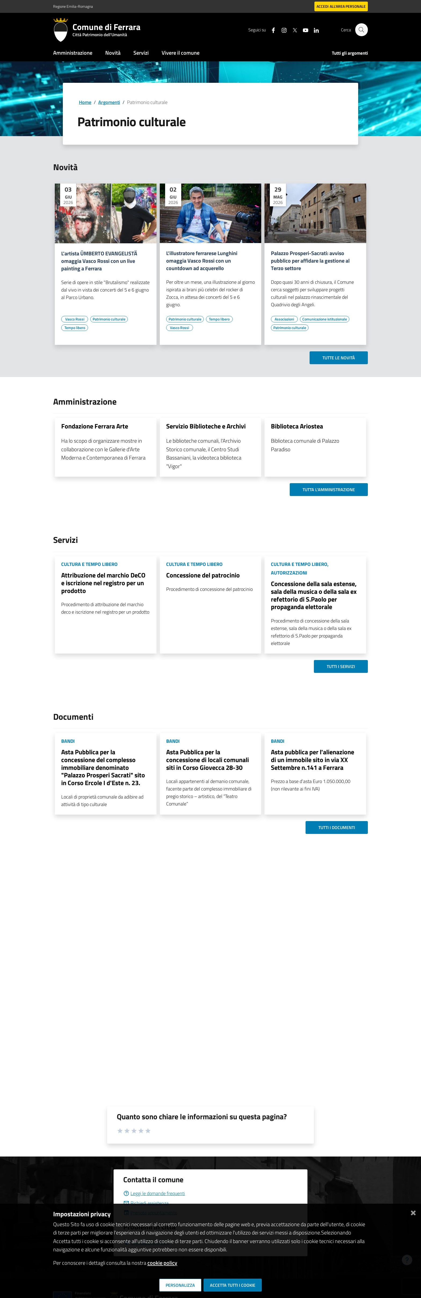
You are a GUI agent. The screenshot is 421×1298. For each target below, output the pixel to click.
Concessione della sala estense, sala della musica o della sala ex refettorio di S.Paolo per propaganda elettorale (314, 595)
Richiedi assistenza (146, 1203)
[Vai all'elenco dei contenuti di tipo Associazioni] (284, 319)
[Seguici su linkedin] (314, 29)
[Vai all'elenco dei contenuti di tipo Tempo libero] (74, 327)
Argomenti (109, 102)
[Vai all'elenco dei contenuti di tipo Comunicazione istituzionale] (324, 319)
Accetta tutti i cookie (232, 1285)
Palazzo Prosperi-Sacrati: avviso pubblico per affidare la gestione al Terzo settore (310, 260)
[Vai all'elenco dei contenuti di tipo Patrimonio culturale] (109, 319)
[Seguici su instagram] (281, 29)
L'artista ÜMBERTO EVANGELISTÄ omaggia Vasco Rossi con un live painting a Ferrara (99, 261)
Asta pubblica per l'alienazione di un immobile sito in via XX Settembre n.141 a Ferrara (312, 759)
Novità (113, 53)
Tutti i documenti (336, 827)
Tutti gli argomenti (350, 53)
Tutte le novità (338, 358)
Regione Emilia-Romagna (73, 6)
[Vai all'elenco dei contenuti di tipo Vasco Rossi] (74, 319)
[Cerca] (361, 29)
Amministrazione (72, 53)
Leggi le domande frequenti (154, 1193)
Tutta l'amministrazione (329, 489)
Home (85, 102)
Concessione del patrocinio (203, 575)
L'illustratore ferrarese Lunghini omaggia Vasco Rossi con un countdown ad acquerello (201, 260)
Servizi (141, 53)
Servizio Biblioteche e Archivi (206, 426)
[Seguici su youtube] (303, 29)
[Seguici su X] (292, 29)
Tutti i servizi (341, 666)
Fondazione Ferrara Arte (94, 426)
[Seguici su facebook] (271, 29)
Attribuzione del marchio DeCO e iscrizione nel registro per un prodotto (103, 582)
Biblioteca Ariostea (297, 426)
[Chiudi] (413, 1212)
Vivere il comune (180, 53)
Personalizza (180, 1285)
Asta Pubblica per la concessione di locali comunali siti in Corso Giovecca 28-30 (207, 759)
